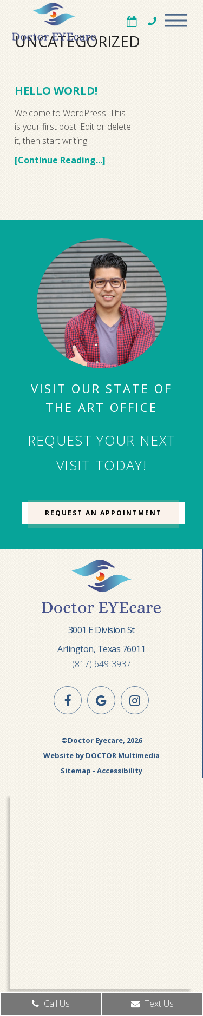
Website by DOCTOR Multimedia (101, 755)
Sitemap (76, 770)
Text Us (152, 1004)
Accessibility (119, 770)
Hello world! (56, 90)
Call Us (51, 1004)
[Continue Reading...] (60, 160)
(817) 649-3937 (101, 664)
